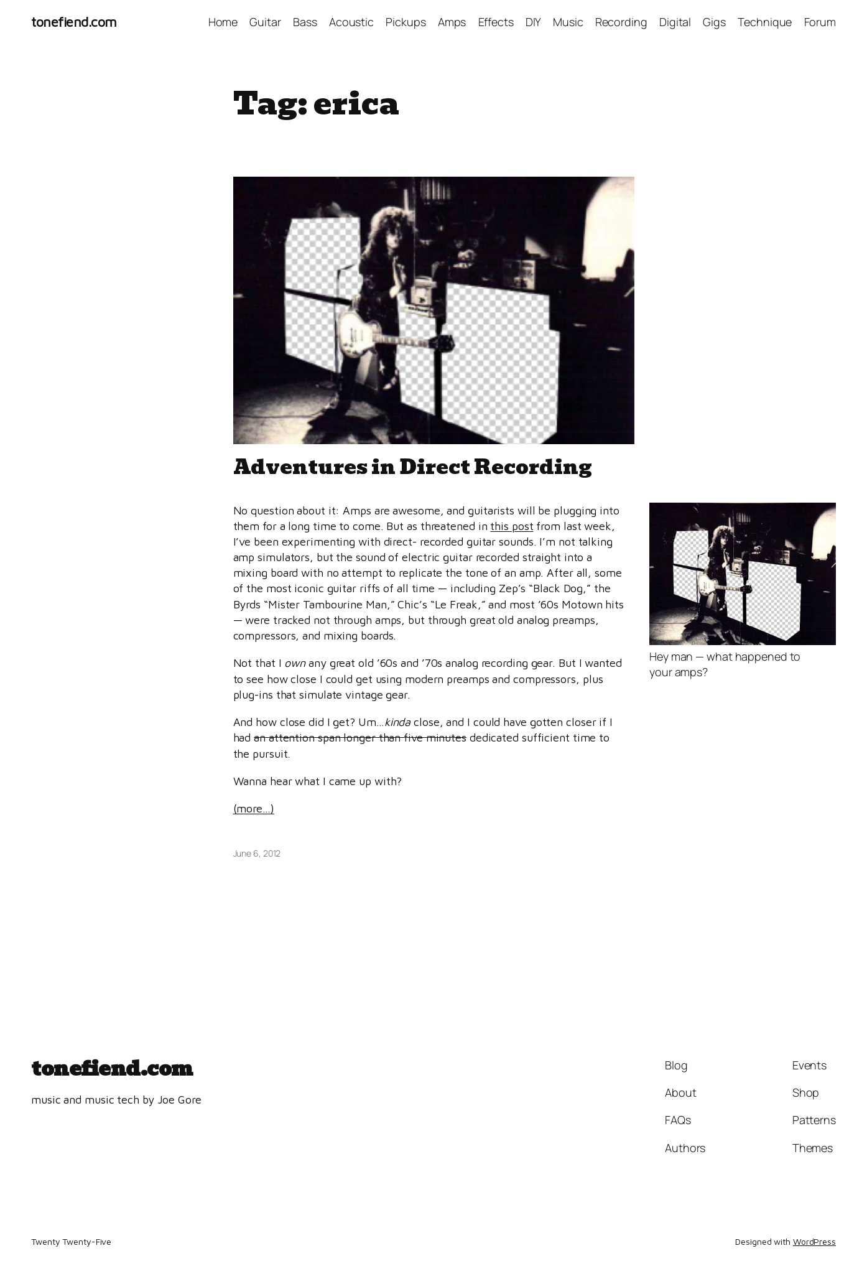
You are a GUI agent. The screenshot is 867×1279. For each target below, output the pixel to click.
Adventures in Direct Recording (412, 467)
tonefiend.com (74, 22)
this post (511, 526)
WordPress (814, 1241)
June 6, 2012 (257, 853)
